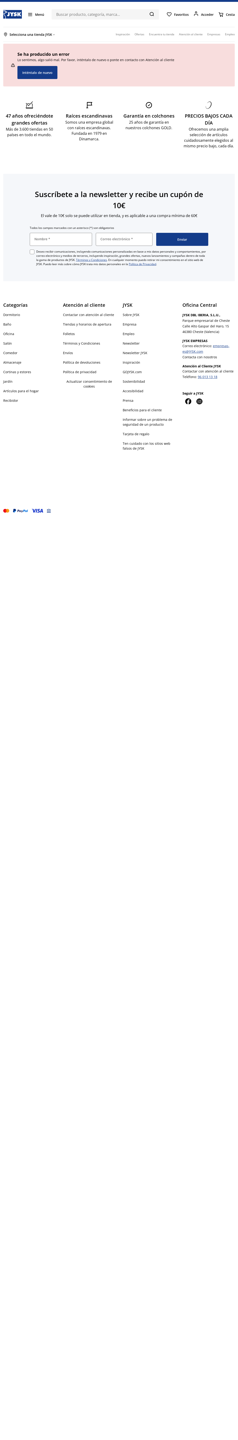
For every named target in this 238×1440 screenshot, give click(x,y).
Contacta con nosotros (199, 357)
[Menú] (35, 14)
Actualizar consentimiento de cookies (89, 384)
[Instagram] (199, 401)
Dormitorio (11, 315)
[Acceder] (203, 14)
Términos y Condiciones (91, 260)
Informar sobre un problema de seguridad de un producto (147, 422)
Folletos (69, 334)
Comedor (10, 353)
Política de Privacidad (142, 264)
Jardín (8, 381)
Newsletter (131, 343)
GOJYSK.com (132, 372)
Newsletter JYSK (135, 353)
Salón (7, 343)
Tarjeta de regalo (136, 434)
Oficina (8, 334)
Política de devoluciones (81, 362)
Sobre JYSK (131, 315)
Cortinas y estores (17, 372)
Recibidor (10, 400)
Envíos (68, 353)
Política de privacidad (79, 372)
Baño (7, 324)
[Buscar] (151, 14)
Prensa (128, 400)
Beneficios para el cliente (142, 410)
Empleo (128, 334)
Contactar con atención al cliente (88, 315)
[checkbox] (32, 252)
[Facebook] (188, 401)
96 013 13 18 (207, 377)
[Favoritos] (177, 14)
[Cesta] (226, 14)
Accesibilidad (133, 391)
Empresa (129, 324)
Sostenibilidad (134, 381)
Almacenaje (12, 362)
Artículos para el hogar (21, 391)
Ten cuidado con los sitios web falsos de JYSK (146, 446)
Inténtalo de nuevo (37, 72)
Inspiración (131, 362)
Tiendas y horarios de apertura (87, 324)
